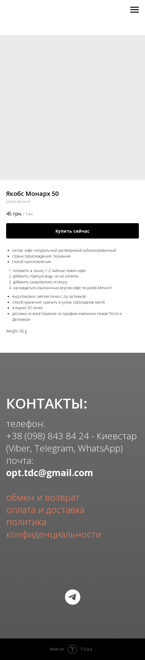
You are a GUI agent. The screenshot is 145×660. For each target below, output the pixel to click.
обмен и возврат (42, 497)
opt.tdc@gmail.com (49, 472)
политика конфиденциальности (53, 527)
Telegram (54, 448)
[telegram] (72, 597)
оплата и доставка (45, 509)
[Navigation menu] (134, 10)
